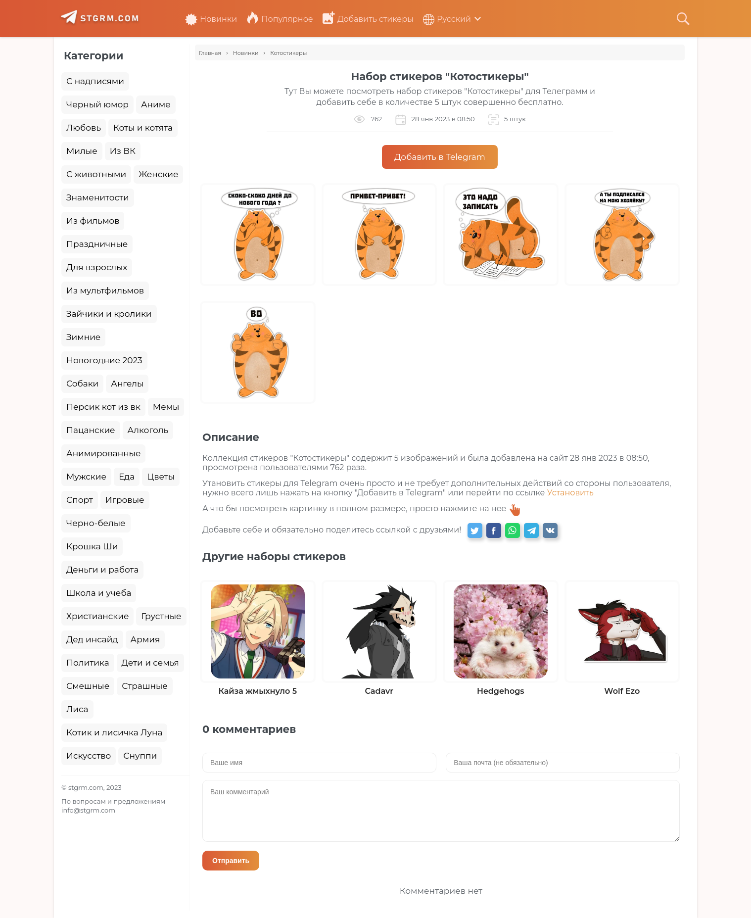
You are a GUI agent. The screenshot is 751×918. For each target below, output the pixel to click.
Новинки (211, 19)
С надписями (95, 81)
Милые (81, 151)
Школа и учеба (98, 593)
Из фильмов (92, 221)
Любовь (83, 128)
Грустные (161, 616)
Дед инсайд (92, 639)
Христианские (97, 616)
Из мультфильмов (105, 290)
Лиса (77, 709)
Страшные (145, 686)
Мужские (86, 477)
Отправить (230, 861)
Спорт (79, 500)
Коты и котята (143, 128)
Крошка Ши (92, 546)
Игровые (124, 500)
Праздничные (97, 244)
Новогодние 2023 (104, 360)
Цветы (161, 477)
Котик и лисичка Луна (114, 732)
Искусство (88, 756)
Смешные (87, 686)
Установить (570, 492)
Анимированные (103, 453)
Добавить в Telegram (439, 157)
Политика (87, 663)
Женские (158, 174)
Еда (127, 477)
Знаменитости (97, 197)
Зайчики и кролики (109, 314)
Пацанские (90, 430)
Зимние (83, 337)
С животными (96, 174)
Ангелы (127, 383)
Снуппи (140, 756)
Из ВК (123, 151)
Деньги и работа (102, 570)
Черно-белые (96, 523)
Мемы (166, 407)
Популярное (279, 19)
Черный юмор (97, 104)
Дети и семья (150, 663)
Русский (447, 19)
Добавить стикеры (368, 19)
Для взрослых (96, 267)
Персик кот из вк (103, 407)
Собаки (82, 383)
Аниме (156, 104)
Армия (145, 639)
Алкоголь (148, 430)
